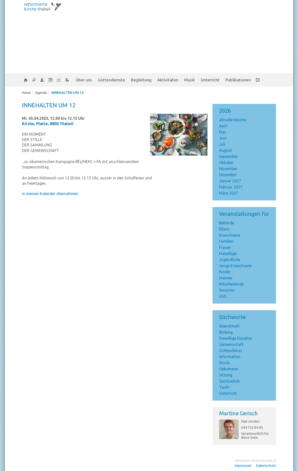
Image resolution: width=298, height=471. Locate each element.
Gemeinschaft (231, 344)
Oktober (226, 162)
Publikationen (238, 79)
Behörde (226, 223)
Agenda (41, 93)
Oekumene (228, 369)
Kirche (48, 123)
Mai (222, 132)
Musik (189, 79)
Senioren (226, 290)
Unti (222, 296)
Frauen (225, 247)
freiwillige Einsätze (235, 338)
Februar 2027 (230, 187)
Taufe (224, 387)
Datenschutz (266, 466)
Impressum (243, 466)
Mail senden (250, 421)
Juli (222, 144)
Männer (226, 278)
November (228, 169)
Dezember (228, 175)
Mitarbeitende (231, 284)
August (225, 150)
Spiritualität (229, 381)
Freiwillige (227, 253)
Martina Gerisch (238, 413)
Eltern (224, 229)
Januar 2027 (230, 181)
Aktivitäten (167, 79)
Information (229, 357)
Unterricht (210, 79)
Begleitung (141, 79)
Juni (222, 138)
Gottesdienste (111, 79)
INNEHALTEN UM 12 (67, 93)
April (223, 126)
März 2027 (228, 193)
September (228, 156)
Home (26, 93)
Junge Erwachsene (235, 266)
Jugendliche (229, 260)
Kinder (225, 272)
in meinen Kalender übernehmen (50, 193)
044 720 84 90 (252, 427)
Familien (226, 241)
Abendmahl (229, 326)
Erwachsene (229, 235)
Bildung (226, 332)
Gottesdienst (230, 350)
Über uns (84, 79)
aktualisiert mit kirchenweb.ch (255, 460)
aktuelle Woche (232, 120)
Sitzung (225, 375)
